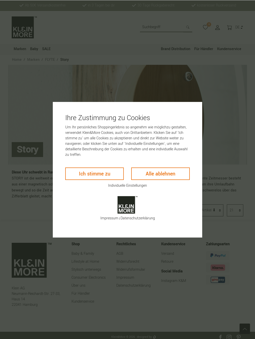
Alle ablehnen (160, 173)
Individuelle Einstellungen (127, 185)
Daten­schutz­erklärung (138, 218)
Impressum (109, 218)
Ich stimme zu (94, 173)
